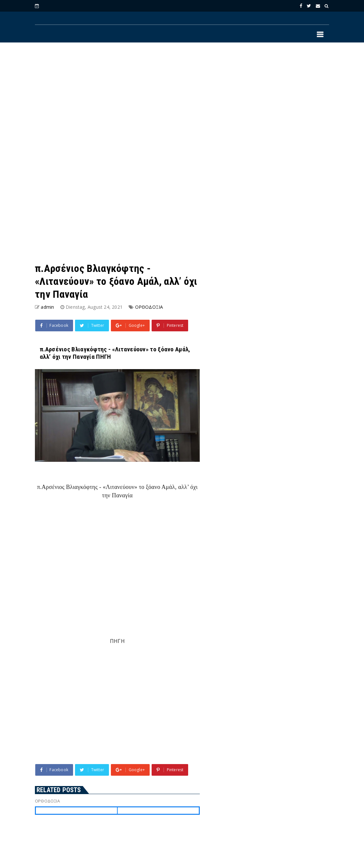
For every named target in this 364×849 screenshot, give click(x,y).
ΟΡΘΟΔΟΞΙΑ (149, 307)
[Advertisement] (182, 100)
